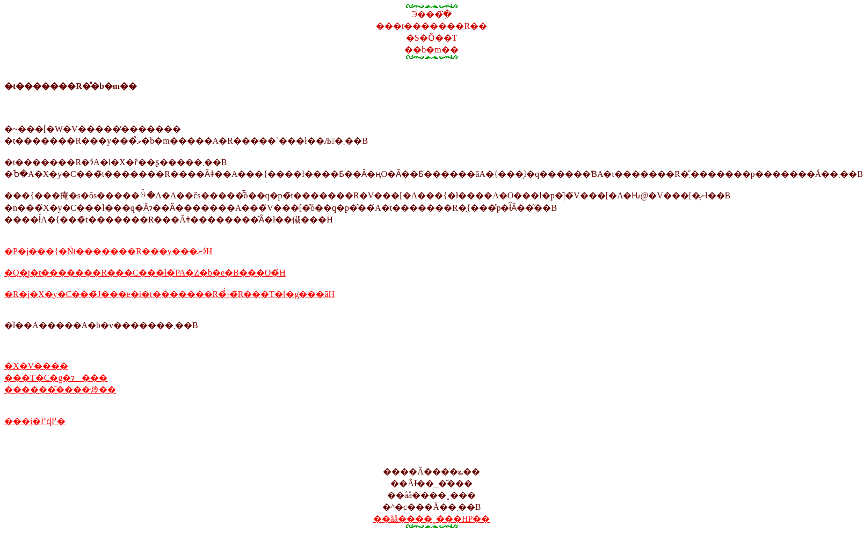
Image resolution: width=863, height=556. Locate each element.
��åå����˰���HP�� (431, 518)
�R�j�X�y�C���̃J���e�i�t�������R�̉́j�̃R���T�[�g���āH (169, 294)
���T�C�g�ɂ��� (55, 377)
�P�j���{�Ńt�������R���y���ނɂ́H (108, 251)
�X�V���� (36, 365)
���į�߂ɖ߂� (35, 421)
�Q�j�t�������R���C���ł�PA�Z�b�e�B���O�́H (145, 272)
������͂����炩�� (60, 389)
